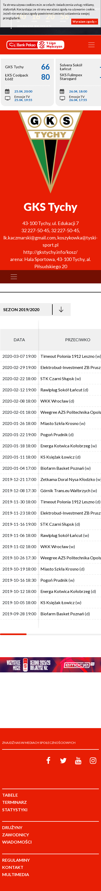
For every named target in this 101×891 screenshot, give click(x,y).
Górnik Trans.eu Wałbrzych (65, 490)
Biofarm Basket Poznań (62, 468)
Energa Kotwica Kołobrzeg (65, 445)
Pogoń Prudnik (54, 434)
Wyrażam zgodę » (85, 21)
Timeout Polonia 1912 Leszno (67, 356)
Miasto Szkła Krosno (59, 423)
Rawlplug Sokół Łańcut (61, 389)
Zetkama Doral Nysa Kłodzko (67, 479)
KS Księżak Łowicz (57, 456)
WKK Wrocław (54, 400)
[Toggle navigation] (91, 44)
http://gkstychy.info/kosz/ (50, 252)
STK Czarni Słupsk (57, 378)
